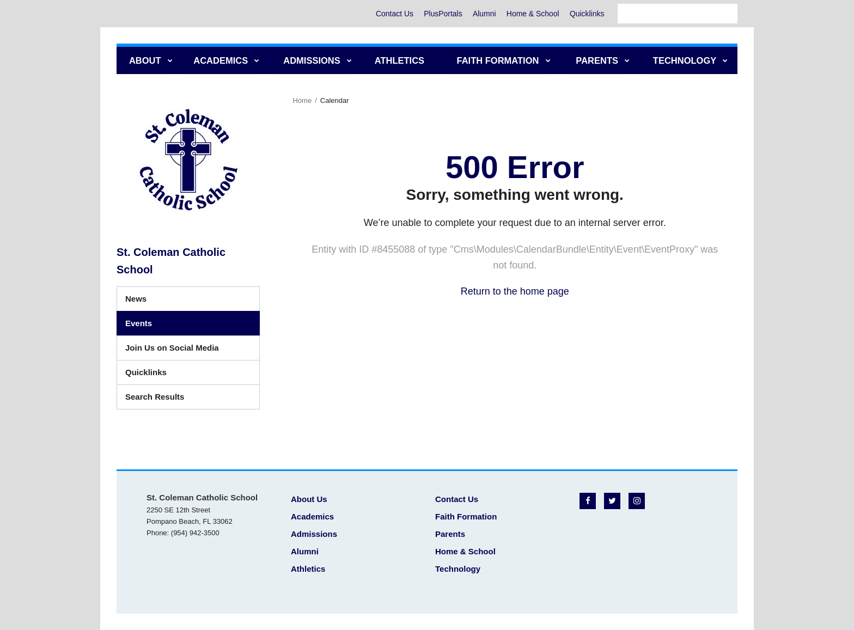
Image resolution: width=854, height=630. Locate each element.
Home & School (531, 13)
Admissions (314, 534)
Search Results (154, 396)
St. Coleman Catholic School (171, 261)
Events (138, 323)
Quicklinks (586, 13)
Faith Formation (466, 516)
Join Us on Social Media (172, 347)
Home (302, 100)
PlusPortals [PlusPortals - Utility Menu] (441, 13)
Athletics (308, 568)
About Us (309, 499)
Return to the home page (515, 291)
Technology (457, 568)
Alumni (483, 13)
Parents (450, 534)
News (136, 298)
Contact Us (392, 13)
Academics (312, 516)
